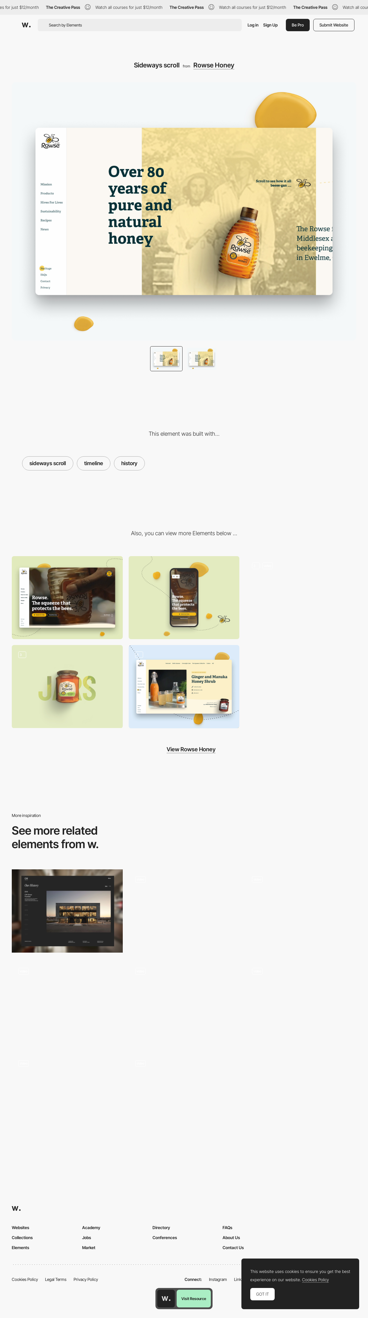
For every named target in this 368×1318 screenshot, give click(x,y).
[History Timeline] (67, 910)
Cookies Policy (25, 1279)
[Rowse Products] (67, 686)
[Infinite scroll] (184, 686)
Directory (161, 1227)
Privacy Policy (86, 1279)
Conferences (164, 1237)
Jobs (86, 1237)
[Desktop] (67, 597)
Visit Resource (193, 1298)
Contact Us (233, 1247)
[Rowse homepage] (300, 597)
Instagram (218, 1279)
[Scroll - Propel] (184, 911)
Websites (20, 1227)
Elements (20, 1247)
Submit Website (333, 24)
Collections (22, 1237)
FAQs (227, 1227)
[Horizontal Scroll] (300, 910)
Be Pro (298, 24)
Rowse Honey (213, 65)
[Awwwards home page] (166, 1298)
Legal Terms (56, 1279)
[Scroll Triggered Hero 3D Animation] (300, 1003)
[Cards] (184, 1095)
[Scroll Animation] (184, 1003)
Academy (91, 1227)
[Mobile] (184, 597)
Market (88, 1247)
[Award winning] (67, 1003)
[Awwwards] (26, 25)
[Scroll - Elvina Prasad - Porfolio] (67, 1095)
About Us (231, 1237)
